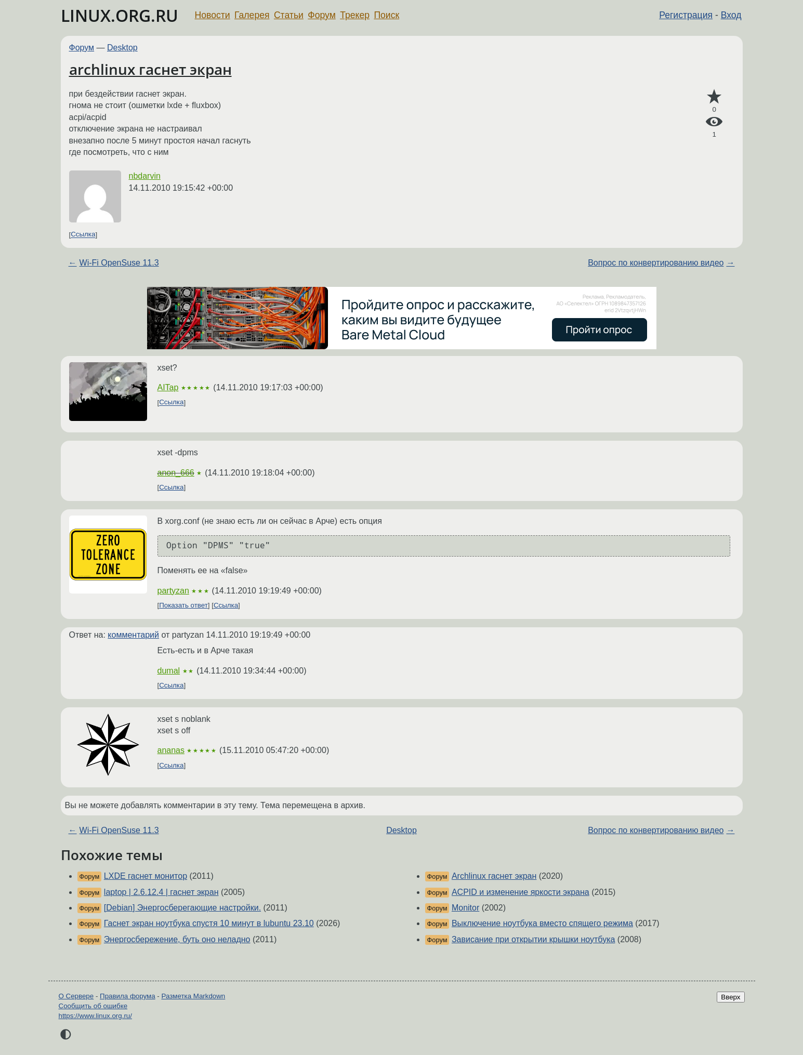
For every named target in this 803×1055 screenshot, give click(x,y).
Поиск (386, 15)
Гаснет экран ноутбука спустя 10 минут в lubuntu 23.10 (209, 923)
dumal (168, 670)
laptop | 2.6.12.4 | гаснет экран (161, 892)
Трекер (355, 15)
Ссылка (83, 235)
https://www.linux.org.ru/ (95, 1016)
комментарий (133, 634)
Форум (321, 15)
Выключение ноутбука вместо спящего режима (542, 923)
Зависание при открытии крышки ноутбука (533, 939)
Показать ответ (183, 605)
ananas (171, 750)
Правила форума (127, 996)
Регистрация (686, 15)
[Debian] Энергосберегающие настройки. (182, 907)
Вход (731, 15)
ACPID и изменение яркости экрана (520, 892)
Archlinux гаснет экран (494, 876)
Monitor (465, 907)
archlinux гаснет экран (150, 69)
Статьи (289, 15)
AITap (168, 387)
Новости (212, 15)
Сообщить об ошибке (93, 1006)
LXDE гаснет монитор (145, 876)
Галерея (251, 15)
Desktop (122, 47)
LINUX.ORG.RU (119, 15)
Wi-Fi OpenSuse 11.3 (119, 262)
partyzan (173, 590)
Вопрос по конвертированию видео (655, 262)
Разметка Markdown (193, 996)
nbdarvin (145, 176)
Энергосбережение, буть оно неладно (177, 939)
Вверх (730, 997)
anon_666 (175, 472)
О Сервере (76, 996)
